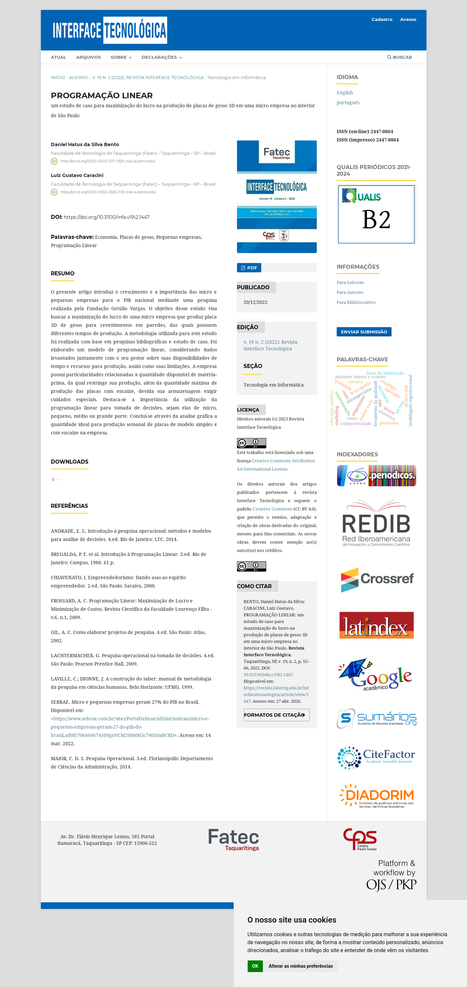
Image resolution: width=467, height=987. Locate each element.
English (345, 92)
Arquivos (88, 57)
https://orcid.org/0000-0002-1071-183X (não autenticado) (107, 161)
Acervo (78, 77)
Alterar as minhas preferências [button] (301, 966)
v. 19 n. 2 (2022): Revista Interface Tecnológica (148, 77)
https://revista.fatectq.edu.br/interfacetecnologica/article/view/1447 (276, 694)
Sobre (119, 57)
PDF (251, 267)
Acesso (408, 19)
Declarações (160, 57)
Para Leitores (350, 282)
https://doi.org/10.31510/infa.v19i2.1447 (106, 217)
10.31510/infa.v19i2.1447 (268, 674)
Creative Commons (272, 509)
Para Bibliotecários (356, 302)
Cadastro (382, 19)
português (348, 102)
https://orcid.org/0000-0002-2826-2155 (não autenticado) (108, 192)
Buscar (399, 57)
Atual (58, 57)
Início (58, 77)
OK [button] (255, 966)
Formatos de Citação (274, 715)
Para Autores (350, 292)
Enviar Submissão (364, 331)
